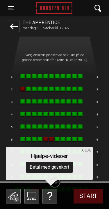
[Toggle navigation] (11, 8)
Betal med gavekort (49, 167)
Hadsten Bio (54, 8)
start (88, 195)
